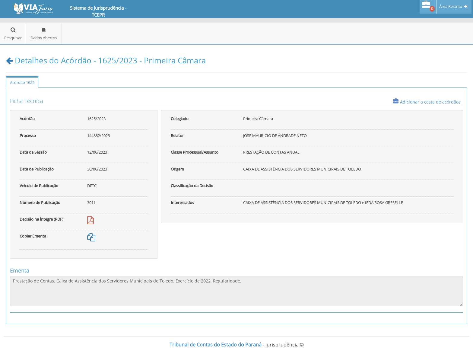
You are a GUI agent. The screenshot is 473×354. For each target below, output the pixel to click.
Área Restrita (450, 6)
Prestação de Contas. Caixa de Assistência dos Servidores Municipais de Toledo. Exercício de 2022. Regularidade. (236, 291)
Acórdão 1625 (22, 82)
